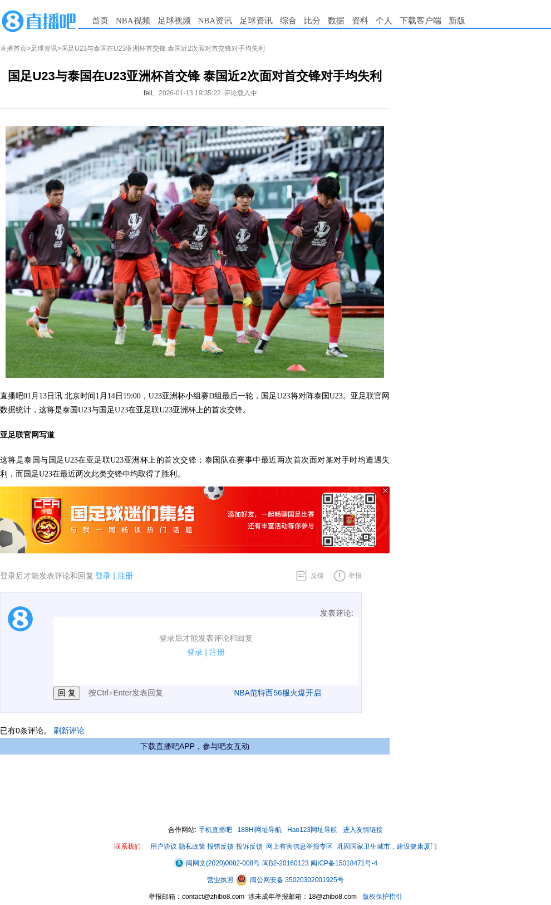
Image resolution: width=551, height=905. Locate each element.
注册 (125, 575)
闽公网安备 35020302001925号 (290, 880)
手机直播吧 (215, 830)
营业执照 (221, 880)
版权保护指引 (381, 897)
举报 (355, 576)
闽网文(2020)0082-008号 (217, 863)
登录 (103, 575)
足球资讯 (256, 20)
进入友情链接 (363, 830)
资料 (360, 20)
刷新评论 (69, 730)
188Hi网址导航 (260, 830)
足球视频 (174, 20)
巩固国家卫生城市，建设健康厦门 (387, 846)
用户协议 (163, 846)
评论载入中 (240, 93)
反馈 (317, 576)
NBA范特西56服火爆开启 (277, 692)
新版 (457, 20)
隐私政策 (192, 846)
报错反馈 (220, 846)
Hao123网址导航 (312, 830)
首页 (100, 20)
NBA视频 (133, 20)
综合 (288, 20)
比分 (312, 20)
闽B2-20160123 (285, 863)
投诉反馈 (249, 846)
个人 (384, 20)
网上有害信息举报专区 (299, 846)
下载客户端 (420, 20)
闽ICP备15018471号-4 (344, 863)
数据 (336, 20)
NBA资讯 (215, 20)
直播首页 (13, 48)
